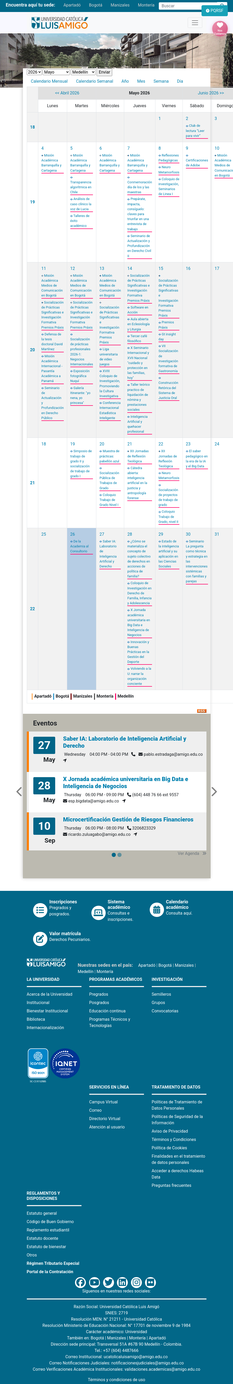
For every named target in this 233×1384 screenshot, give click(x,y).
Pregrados (98, 994)
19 (32, 202)
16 (188, 268)
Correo (95, 1110)
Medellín (86, 971)
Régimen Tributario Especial (53, 1263)
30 (188, 534)
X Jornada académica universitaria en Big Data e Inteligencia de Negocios (125, 782)
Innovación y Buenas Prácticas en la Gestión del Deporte (138, 652)
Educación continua (107, 1010)
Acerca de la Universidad (49, 994)
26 (72, 534)
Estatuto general (42, 1213)
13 (101, 268)
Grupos (158, 1002)
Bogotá (95, 5)
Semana (161, 81)
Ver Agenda (192, 853)
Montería (146, 5)
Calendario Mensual (49, 81)
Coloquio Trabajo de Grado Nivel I (108, 500)
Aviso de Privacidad (170, 1131)
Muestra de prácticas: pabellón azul (109, 456)
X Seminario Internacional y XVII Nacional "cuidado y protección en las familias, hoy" (138, 363)
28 (129, 534)
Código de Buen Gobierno (50, 1221)
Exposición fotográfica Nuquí (80, 376)
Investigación (167, 979)
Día (180, 81)
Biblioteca (36, 1019)
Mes (141, 81)
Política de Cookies (169, 1147)
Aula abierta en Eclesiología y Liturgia (138, 324)
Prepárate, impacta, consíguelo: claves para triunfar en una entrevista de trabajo (138, 214)
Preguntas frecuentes (171, 1185)
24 (217, 444)
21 (32, 482)
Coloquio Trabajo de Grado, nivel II (168, 516)
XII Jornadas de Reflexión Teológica (138, 456)
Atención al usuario (107, 1127)
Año (125, 81)
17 (217, 268)
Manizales (120, 5)
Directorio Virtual (105, 1118)
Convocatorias (165, 1010)
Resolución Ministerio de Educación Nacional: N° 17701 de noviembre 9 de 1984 (116, 1325)
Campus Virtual (103, 1101)
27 (101, 534)
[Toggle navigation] (195, 22)
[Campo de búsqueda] (188, 6)
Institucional (38, 1002)
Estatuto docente (42, 1238)
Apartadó (72, 5)
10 (217, 148)
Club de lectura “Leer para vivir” (195, 130)
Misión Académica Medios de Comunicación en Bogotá (52, 286)
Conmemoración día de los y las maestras (139, 187)
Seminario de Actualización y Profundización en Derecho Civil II (139, 246)
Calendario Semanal (94, 81)
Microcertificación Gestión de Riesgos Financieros (128, 819)
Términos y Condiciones (174, 1139)
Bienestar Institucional (47, 1010)
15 (161, 268)
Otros (32, 1255)
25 (43, 534)
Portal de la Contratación (50, 1271)
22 (161, 444)
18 (32, 127)
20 (32, 349)
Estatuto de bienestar (46, 1246)
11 (43, 268)
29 (161, 534)
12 (72, 268)
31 (217, 534)
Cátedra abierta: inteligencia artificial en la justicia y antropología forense (137, 483)
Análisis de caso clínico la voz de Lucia (80, 204)
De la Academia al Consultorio (79, 546)
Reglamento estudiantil (48, 1230)
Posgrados (99, 1002)
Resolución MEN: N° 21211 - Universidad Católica (116, 1319)
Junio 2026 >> (211, 92)
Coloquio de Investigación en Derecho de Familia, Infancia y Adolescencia (139, 593)
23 (188, 444)
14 (129, 268)
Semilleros (161, 994)
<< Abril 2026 (67, 92)
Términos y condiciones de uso (116, 1379)
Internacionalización (45, 1027)
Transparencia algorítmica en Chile (80, 187)
